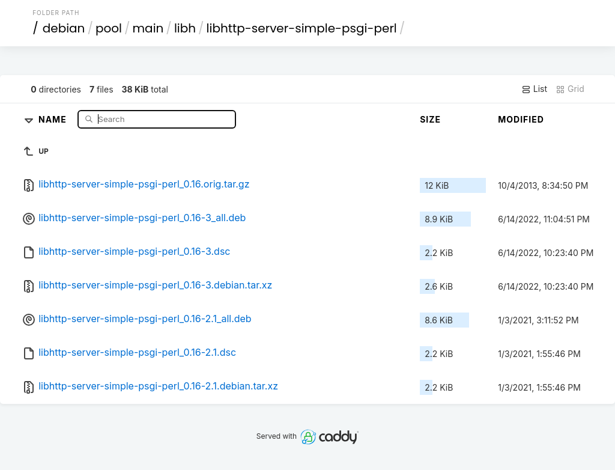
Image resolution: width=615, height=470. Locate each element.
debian (64, 28)
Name (53, 119)
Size (430, 119)
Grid (570, 89)
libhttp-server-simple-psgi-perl (302, 28)
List (534, 89)
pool (108, 28)
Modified (521, 119)
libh (185, 28)
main (148, 28)
